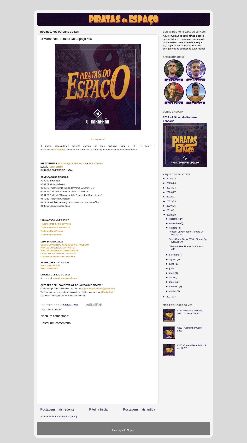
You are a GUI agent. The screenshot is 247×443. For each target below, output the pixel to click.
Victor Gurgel (64, 163)
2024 (169, 187)
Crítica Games (54, 309)
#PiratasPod (59, 149)
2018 (169, 215)
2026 (169, 178)
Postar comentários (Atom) (63, 416)
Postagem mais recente (57, 409)
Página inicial (98, 409)
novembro (174, 223)
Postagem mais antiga (139, 409)
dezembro (174, 219)
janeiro (173, 291)
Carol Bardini (56, 167)
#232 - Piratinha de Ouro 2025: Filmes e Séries (189, 311)
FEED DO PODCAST (50, 265)
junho (172, 268)
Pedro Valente (96, 163)
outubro (173, 227)
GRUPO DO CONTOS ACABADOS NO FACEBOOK (64, 245)
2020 (169, 205)
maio (172, 273)
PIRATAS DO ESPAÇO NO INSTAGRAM (59, 251)
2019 (169, 210)
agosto (173, 259)
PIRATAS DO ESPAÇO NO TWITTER (57, 248)
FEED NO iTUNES (49, 268)
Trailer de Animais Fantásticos (55, 227)
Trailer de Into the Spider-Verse (55, 224)
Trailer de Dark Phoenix (51, 231)
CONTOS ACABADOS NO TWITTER (57, 256)
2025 (169, 183)
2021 (169, 201)
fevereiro (174, 286)
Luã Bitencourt (79, 163)
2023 (169, 192)
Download (94, 139)
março (172, 282)
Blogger (131, 430)
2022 (169, 196)
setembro (174, 254)
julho (172, 264)
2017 (169, 296)
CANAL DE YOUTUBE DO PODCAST (58, 253)
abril (171, 277)
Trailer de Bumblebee (50, 235)
